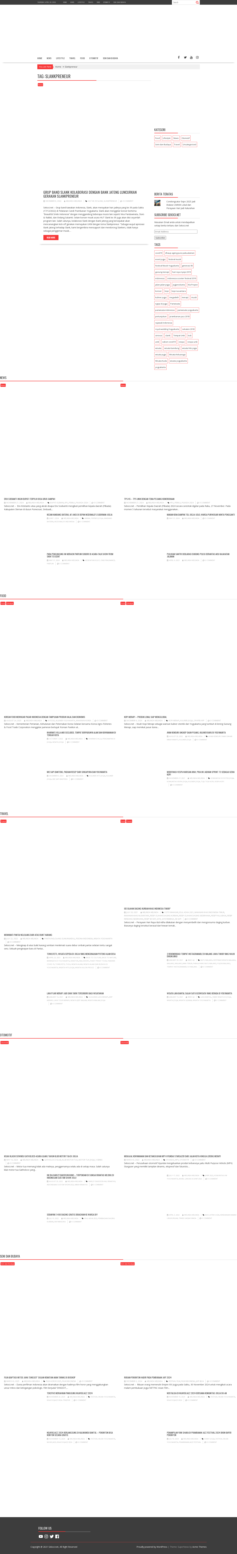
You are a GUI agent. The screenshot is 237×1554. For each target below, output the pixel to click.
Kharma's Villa (95, 739)
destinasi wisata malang (224, 960)
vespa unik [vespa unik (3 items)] (192, 341)
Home (65, 2)
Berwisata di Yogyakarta (58, 961)
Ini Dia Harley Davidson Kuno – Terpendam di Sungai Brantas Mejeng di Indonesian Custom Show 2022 (80, 1176)
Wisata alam (77, 964)
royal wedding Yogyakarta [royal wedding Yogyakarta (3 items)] (167, 329)
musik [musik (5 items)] (194, 297)
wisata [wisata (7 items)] (158, 348)
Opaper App (199, 720)
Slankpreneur (110, 201)
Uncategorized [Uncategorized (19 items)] (189, 144)
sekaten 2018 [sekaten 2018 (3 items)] (188, 329)
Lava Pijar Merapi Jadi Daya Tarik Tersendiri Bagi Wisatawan (75, 993)
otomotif (184, 1160)
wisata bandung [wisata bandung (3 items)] (171, 348)
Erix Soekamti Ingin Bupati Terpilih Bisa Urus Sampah (29, 498)
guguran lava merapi (98, 997)
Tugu (68, 964)
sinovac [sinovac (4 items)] (158, 335)
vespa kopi (219, 781)
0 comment (128, 201)
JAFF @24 (200, 1381)
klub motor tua (70, 1160)
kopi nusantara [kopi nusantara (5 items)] (179, 291)
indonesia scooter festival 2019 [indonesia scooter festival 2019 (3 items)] (181, 278)
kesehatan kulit (92, 560)
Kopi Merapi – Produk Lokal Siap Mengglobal (145, 717)
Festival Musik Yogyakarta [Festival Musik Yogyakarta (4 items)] (167, 265)
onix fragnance (108, 560)
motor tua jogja (87, 1160)
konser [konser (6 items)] (158, 291)
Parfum (50, 563)
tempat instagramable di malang (182, 967)
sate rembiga (168, 919)
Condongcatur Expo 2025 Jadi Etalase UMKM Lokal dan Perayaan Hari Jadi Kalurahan (180, 205)
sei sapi (178, 919)
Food (98, 2)
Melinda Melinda (73, 201)
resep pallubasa (218, 915)
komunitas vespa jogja (177, 781)
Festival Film (174, 1381)
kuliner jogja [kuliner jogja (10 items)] (160, 297)
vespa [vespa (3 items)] (181, 341)
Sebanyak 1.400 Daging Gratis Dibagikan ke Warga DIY (72, 1214)
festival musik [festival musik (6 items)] (174, 259)
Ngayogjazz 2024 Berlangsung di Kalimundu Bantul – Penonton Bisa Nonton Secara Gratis (80, 1434)
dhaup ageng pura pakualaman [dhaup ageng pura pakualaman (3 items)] (179, 253)
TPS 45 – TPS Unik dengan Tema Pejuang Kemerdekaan (149, 498)
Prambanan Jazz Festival (190, 1442)
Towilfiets (60, 964)
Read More (51, 237)
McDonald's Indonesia (64, 521)
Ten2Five (66, 1400)
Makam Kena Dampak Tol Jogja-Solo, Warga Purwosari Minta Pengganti (201, 514)
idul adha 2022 (90, 1218)
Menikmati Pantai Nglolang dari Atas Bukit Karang (28, 934)
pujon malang (223, 963)
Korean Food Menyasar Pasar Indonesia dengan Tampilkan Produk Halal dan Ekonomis (44, 717)
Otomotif (106, 2)
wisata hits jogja (66, 967)
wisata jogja (58, 742)
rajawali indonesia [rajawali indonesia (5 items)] (163, 322)
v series (99, 1160)
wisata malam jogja (96, 1000)
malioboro (84, 961)
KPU (66, 502)
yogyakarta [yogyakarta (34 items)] (160, 367)
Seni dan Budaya (120, 2)
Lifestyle (81, 2)
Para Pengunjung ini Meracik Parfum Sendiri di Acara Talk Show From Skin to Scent (80, 555)
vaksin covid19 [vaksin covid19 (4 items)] (169, 341)
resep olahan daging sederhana (194, 915)
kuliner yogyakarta (65, 720)
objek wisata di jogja (221, 997)
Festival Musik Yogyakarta (103, 1397)
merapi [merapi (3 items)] (185, 297)
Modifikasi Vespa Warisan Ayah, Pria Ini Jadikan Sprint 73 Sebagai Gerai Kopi (201, 773)
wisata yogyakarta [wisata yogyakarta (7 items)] (178, 360)
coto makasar (171, 912)
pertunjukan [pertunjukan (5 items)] (161, 316)
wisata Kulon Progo (84, 967)
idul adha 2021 (186, 912)
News (72, 2)
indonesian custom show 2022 (60, 1184)
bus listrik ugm (212, 1215)
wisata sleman (185, 1000)
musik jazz (51, 1442)
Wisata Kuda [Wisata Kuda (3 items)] (161, 360)
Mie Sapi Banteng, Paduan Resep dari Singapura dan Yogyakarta (77, 772)
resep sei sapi (150, 919)
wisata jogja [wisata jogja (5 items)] (160, 354)
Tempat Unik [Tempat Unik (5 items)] (179, 335)
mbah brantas (81, 1184)
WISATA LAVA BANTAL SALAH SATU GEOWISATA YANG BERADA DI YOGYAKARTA (199, 993)
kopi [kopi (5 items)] (167, 291)
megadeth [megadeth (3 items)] (174, 297)
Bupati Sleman (57, 502)
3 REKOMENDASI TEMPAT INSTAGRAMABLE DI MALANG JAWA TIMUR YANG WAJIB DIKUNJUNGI (201, 955)
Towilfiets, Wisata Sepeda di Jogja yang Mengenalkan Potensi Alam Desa (81, 953)
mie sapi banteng (60, 779)
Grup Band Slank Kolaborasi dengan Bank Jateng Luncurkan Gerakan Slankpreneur (90, 194)
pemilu (72, 502)
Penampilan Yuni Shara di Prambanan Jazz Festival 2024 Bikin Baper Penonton (199, 1434)
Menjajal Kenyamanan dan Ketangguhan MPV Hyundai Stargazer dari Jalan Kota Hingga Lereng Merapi (172, 1156)
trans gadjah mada (187, 1218)
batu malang (207, 960)
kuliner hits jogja (97, 776)
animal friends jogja (93, 518)
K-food (51, 720)
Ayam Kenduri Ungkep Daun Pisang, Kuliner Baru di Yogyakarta (196, 732)
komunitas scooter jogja (222, 778)
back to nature (109, 957)
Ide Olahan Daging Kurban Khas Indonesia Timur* (147, 908)
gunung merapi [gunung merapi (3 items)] (162, 272)
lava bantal (206, 997)
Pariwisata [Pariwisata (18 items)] (175, 303)
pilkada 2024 (82, 502)
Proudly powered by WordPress (151, 1546)
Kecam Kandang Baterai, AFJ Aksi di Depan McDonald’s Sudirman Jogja (79, 514)
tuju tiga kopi (207, 781)
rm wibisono (60, 1222)
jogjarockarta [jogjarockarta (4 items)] (179, 284)
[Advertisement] (177, 106)
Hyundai (170, 1160)
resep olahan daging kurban (164, 915)
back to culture (93, 957)
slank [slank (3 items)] (167, 335)
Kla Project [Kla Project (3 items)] (193, 284)
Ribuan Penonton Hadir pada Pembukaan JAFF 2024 (148, 1377)
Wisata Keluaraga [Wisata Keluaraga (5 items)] (177, 354)
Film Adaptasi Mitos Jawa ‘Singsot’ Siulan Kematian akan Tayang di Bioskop (39, 1377)
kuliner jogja (186, 720)
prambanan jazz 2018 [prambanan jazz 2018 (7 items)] (179, 316)
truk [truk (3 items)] (190, 335)
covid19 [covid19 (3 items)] (158, 253)
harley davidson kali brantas (101, 1181)
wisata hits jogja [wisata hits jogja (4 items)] (189, 348)
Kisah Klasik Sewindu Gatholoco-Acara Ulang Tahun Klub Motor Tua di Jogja (41, 1156)
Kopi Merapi (174, 720)
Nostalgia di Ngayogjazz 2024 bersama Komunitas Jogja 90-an (197, 1393)
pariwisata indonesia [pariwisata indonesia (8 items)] (165, 310)
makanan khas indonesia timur (209, 912)
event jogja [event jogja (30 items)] (160, 259)
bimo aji (190, 960)
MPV (177, 1160)
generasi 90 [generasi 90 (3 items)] (187, 265)
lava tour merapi (62, 1000)
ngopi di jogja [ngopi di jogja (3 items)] (161, 303)
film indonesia (69, 1381)
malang (170, 963)
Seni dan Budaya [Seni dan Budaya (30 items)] (163, 144)
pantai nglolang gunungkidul (59, 938)
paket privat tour (98, 961)
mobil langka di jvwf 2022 (190, 1179)
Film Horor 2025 (53, 1381)
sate (159, 919)
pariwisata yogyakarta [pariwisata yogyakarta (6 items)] (188, 310)
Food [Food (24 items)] (157, 138)
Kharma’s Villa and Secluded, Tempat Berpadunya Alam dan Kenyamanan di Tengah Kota (81, 734)
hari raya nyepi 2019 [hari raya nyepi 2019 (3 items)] (181, 272)
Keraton (74, 961)
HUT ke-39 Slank (95, 201)
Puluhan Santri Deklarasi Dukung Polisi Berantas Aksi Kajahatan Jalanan (198, 555)
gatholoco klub (52, 1160)
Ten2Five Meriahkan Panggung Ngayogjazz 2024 (70, 1393)
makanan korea (83, 720)
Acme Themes (199, 1546)
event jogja (209, 1439)
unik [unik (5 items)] (157, 341)
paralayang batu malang (204, 963)
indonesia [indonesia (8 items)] (159, 278)
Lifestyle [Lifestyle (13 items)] (166, 138)
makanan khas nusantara (136, 915)
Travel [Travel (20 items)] (177, 144)
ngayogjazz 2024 (54, 1400)
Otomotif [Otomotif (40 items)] (186, 138)
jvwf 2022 (209, 1175)
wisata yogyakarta (103, 938)
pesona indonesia (84, 938)
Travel (90, 2)
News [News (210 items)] (176, 138)
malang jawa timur (183, 963)
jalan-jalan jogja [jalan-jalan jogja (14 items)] (162, 284)
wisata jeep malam (78, 1000)
